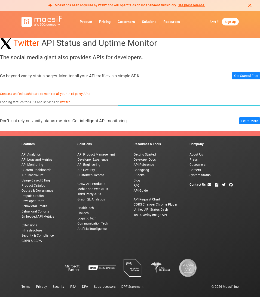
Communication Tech (92, 223)
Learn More (249, 121)
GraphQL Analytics (91, 199)
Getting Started (145, 154)
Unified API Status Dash (151, 209)
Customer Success (90, 175)
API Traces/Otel (32, 175)
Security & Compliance (37, 235)
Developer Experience (92, 159)
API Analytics (31, 154)
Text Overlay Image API (150, 215)
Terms (26, 286)
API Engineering (89, 164)
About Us (196, 154)
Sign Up (230, 22)
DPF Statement (132, 286)
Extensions (29, 225)
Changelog (141, 170)
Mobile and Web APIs (92, 189)
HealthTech (85, 208)
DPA (85, 286)
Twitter (26, 43)
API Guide (141, 190)
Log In (215, 21)
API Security (86, 170)
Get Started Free (246, 76)
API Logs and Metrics (36, 159)
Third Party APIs (89, 194)
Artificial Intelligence (92, 229)
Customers (126, 22)
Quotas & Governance (37, 190)
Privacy (41, 286)
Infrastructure (31, 230)
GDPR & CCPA (31, 241)
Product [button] (86, 22)
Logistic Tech (86, 218)
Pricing (105, 22)
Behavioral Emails (34, 206)
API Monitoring (32, 164)
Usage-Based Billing (35, 180)
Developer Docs (145, 159)
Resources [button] (171, 22)
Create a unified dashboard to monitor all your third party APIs (45, 94)
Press (194, 159)
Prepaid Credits (32, 196)
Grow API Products (91, 184)
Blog (137, 180)
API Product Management (96, 154)
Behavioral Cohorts (35, 211)
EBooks (139, 175)
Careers (195, 170)
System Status (200, 175)
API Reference (144, 164)
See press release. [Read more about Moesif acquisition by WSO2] (191, 5)
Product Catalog (33, 185)
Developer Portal (33, 201)
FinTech (83, 213)
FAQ (137, 185)
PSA (73, 286)
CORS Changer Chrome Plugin (155, 204)
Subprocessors (105, 286)
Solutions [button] (149, 22)
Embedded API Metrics (37, 216)
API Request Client (147, 199)
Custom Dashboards (36, 170)
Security (58, 286)
